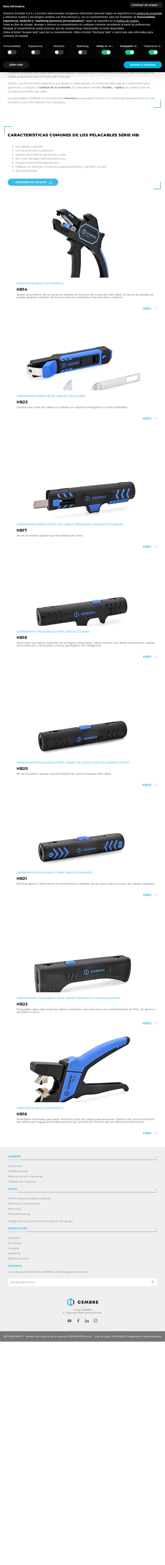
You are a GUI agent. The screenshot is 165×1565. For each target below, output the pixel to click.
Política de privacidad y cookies (29, 1421)
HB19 (147, 880)
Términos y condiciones (24, 1426)
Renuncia (14, 1432)
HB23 (147, 642)
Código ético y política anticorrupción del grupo (40, 1444)
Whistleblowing (19, 1437)
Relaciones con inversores (25, 1399)
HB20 (147, 1008)
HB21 (147, 1118)
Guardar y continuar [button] (143, 64)
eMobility (14, 1476)
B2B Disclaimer (18, 1482)
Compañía (15, 1389)
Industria (14, 1461)
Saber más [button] (16, 64)
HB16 (147, 1357)
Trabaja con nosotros (22, 1404)
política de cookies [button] (128, 20)
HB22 (147, 1247)
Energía (13, 1471)
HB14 (147, 532)
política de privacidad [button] (149, 13)
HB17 (147, 770)
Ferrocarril (15, 1466)
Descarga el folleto (34, 405)
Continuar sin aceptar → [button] (146, 4)
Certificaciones (18, 1394)
